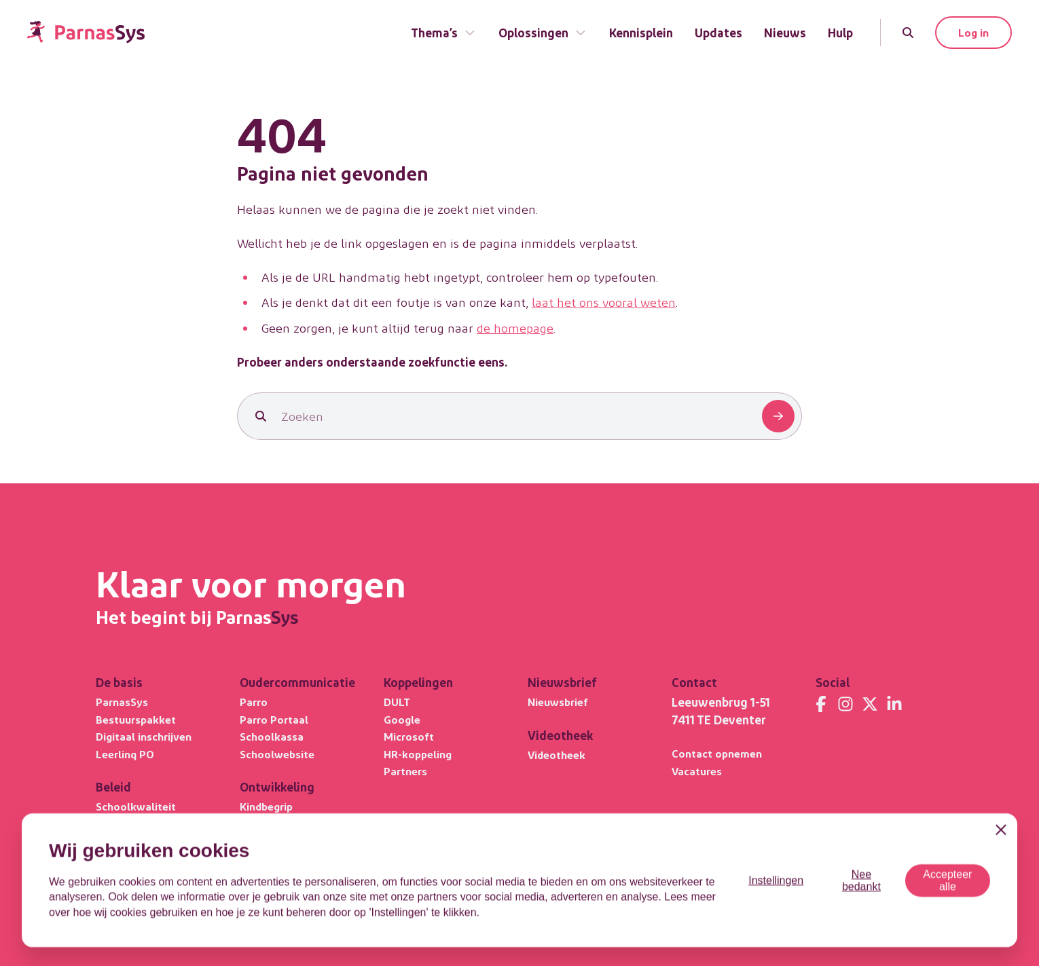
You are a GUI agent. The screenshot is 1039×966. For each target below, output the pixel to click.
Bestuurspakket (136, 719)
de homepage (515, 327)
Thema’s (444, 32)
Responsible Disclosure (893, 906)
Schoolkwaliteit (136, 806)
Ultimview (121, 823)
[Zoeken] (908, 32)
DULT (397, 701)
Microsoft (409, 736)
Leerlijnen (264, 823)
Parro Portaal (274, 719)
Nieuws (785, 32)
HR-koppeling (418, 753)
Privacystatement (714, 906)
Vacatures (697, 770)
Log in (973, 32)
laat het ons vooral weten (604, 302)
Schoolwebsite (277, 753)
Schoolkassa (272, 736)
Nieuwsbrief (558, 701)
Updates (718, 32)
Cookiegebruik (797, 906)
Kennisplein (641, 32)
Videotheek (556, 754)
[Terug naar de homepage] (86, 32)
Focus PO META (135, 858)
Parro (254, 701)
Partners (405, 770)
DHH (251, 858)
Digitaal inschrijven (144, 736)
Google (402, 719)
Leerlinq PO (125, 753)
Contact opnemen (717, 753)
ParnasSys (122, 701)
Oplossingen (542, 32)
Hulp (840, 32)
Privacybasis (127, 840)
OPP (250, 840)
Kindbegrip (266, 806)
